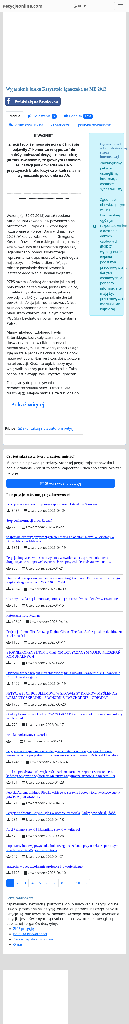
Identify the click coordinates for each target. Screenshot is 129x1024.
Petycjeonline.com (22, 6)
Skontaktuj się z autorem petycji (46, 428)
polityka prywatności (95, 124)
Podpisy (78, 116)
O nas (18, 944)
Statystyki (61, 124)
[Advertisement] (64, 49)
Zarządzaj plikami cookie (33, 939)
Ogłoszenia (42, 116)
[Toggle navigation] (120, 6)
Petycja (14, 116)
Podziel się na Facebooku (31, 101)
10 (78, 883)
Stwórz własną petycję (60, 483)
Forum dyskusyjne (26, 124)
